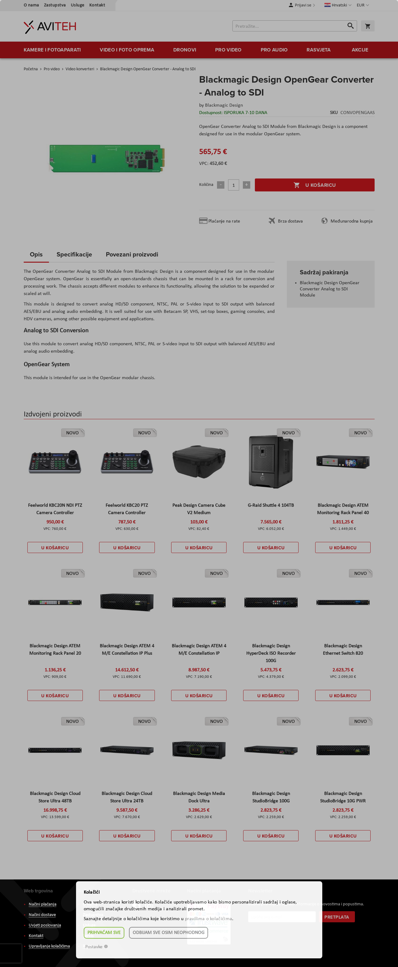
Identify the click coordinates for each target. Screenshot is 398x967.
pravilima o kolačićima (208, 918)
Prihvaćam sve (104, 932)
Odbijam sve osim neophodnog (168, 932)
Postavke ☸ (96, 946)
